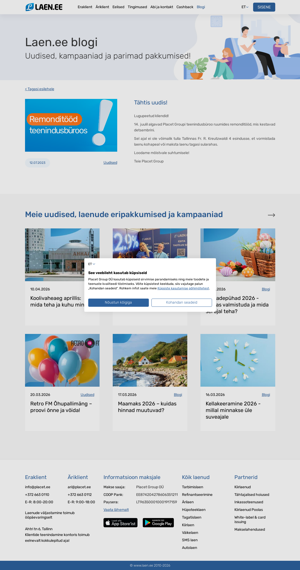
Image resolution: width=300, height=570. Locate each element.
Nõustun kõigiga (118, 302)
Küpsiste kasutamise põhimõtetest (183, 288)
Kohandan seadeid (181, 302)
